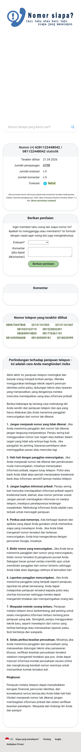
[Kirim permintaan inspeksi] (43, 200)
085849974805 (27, 333)
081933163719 (27, 329)
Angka (58, 739)
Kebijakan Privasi (15, 744)
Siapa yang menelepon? (27, 739)
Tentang (47, 739)
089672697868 (16, 325)
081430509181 (41, 337)
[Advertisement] (40, 78)
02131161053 (40, 325)
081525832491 (52, 329)
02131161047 (64, 325)
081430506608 (16, 337)
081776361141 (52, 333)
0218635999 (65, 337)
